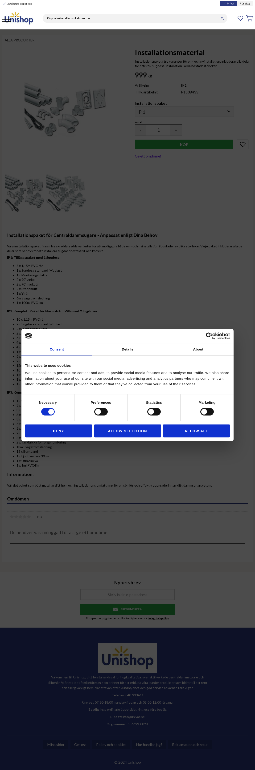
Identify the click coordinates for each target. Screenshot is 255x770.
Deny (58, 431)
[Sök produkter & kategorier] (130, 18)
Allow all (196, 431)
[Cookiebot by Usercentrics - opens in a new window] (209, 335)
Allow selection (127, 431)
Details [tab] (127, 349)
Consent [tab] (57, 349)
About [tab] (198, 349)
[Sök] (222, 18)
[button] (6, 22)
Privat (228, 3)
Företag (245, 3)
